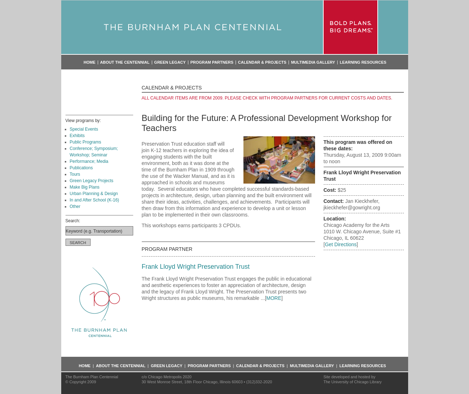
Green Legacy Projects (91, 180)
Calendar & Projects (262, 62)
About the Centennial (125, 62)
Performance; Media (89, 161)
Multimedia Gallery (313, 62)
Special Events (84, 129)
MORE (273, 298)
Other (75, 206)
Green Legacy (170, 62)
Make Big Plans (85, 187)
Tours (75, 174)
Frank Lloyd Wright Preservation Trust (196, 266)
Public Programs (85, 142)
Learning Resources (363, 62)
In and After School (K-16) (94, 200)
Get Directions (341, 244)
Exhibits (77, 135)
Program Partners (211, 62)
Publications (81, 167)
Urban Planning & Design (94, 193)
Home (90, 62)
